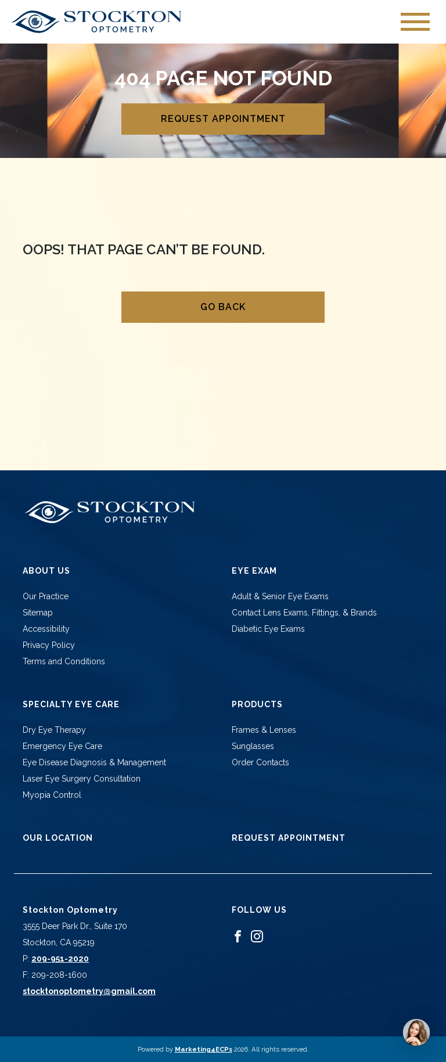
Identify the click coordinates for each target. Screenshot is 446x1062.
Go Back (223, 306)
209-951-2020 (60, 958)
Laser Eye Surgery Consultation (82, 778)
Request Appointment (223, 118)
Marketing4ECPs (203, 1049)
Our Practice (46, 596)
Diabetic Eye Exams (268, 628)
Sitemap (38, 612)
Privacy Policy (49, 645)
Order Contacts (260, 762)
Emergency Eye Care (62, 746)
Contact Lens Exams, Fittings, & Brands (304, 612)
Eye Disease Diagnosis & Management (94, 762)
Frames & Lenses (264, 730)
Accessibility (46, 628)
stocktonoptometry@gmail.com (89, 991)
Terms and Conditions (64, 661)
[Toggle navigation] (415, 22)
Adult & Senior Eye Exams (280, 596)
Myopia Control (52, 795)
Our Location (58, 838)
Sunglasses (253, 746)
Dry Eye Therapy (54, 730)
